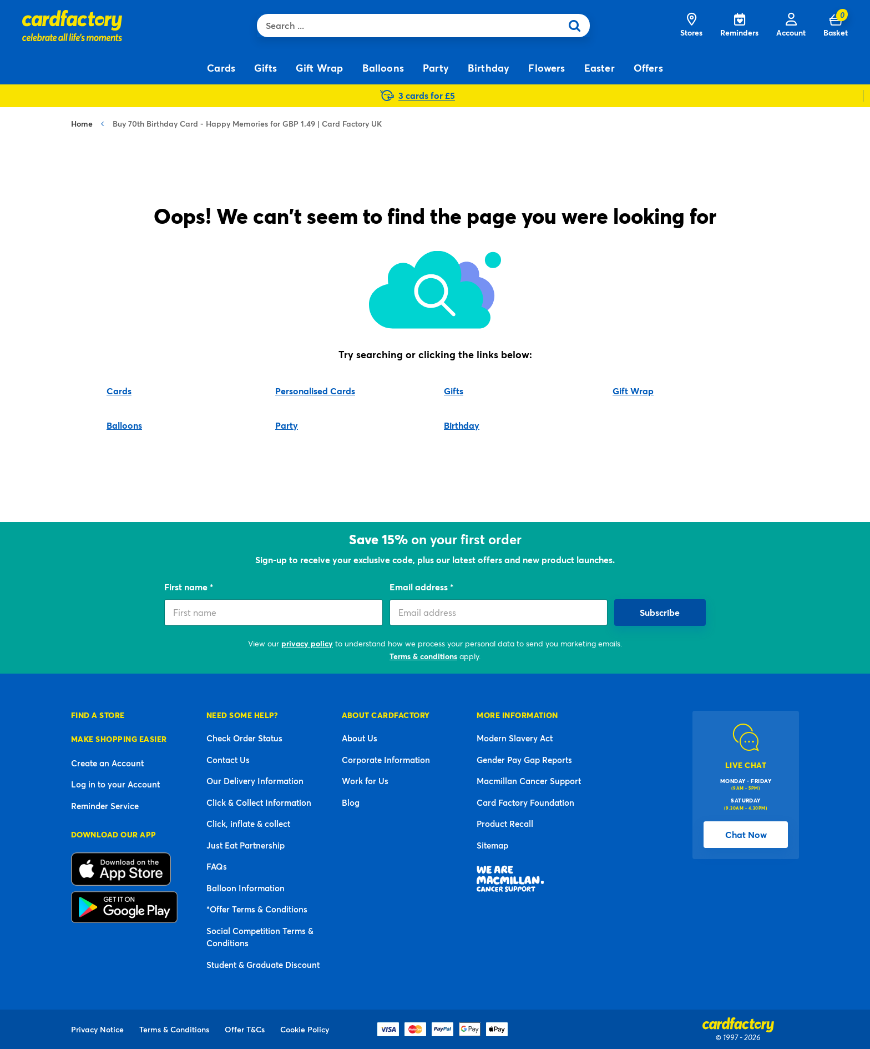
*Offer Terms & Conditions (256, 909)
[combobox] (412, 25)
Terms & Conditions (174, 1029)
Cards (119, 390)
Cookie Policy (304, 1029)
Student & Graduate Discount (263, 964)
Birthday (461, 425)
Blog (351, 802)
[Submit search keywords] (578, 25)
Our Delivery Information (255, 780)
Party (286, 425)
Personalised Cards (315, 390)
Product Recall (505, 823)
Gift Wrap (633, 390)
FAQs (216, 866)
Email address (420, 587)
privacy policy (307, 643)
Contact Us (228, 759)
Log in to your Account (115, 784)
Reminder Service (105, 805)
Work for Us (365, 780)
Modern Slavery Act (515, 738)
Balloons (124, 425)
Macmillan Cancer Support (529, 780)
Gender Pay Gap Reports (524, 759)
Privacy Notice (97, 1029)
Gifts (453, 390)
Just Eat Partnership (245, 845)
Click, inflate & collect (248, 823)
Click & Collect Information (258, 802)
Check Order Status (244, 738)
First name (187, 587)
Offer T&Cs (245, 1029)
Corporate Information (386, 759)
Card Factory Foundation (525, 802)
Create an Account (107, 763)
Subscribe (660, 612)
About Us (359, 738)
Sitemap (492, 845)
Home (82, 123)
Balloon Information (245, 888)
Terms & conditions (423, 656)
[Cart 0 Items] (835, 25)
